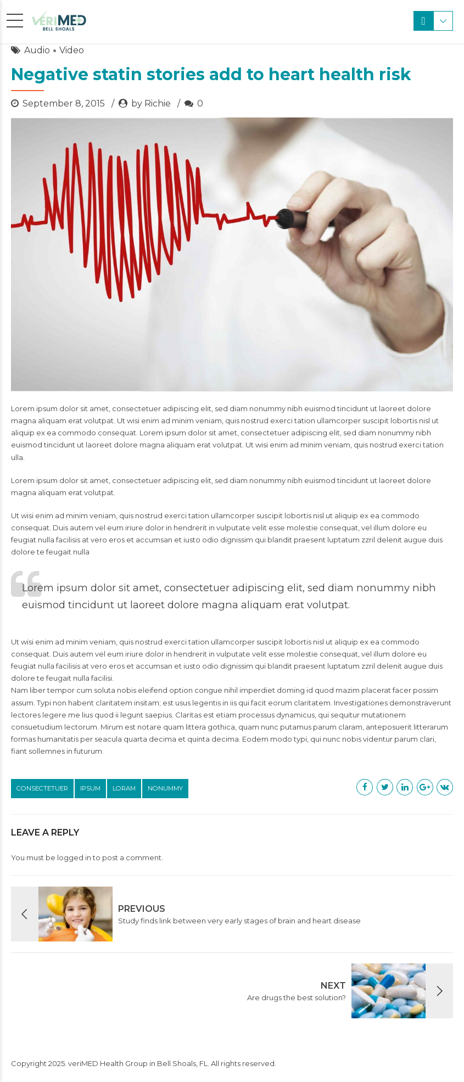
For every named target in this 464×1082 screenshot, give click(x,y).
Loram (124, 788)
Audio (37, 50)
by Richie (151, 103)
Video (71, 50)
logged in (74, 857)
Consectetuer (42, 788)
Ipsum (90, 788)
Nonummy (165, 788)
